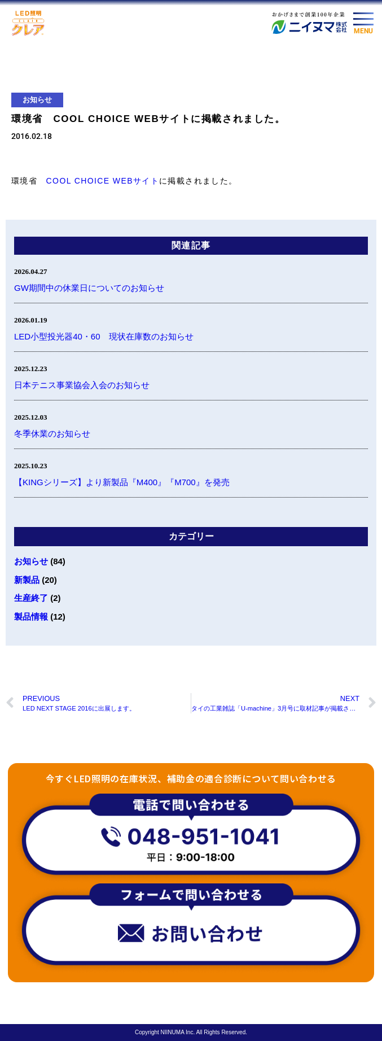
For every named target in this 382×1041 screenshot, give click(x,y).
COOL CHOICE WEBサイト (102, 180)
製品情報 (31, 616)
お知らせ (37, 99)
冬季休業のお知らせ (52, 433)
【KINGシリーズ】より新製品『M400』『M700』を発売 (122, 482)
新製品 (26, 580)
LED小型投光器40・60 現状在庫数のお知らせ (104, 336)
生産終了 (31, 598)
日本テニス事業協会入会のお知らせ (82, 385)
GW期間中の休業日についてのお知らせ (89, 288)
